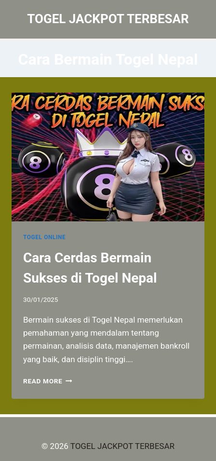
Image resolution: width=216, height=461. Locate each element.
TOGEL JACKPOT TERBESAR (122, 446)
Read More (47, 381)
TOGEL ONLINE (44, 237)
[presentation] (108, 157)
